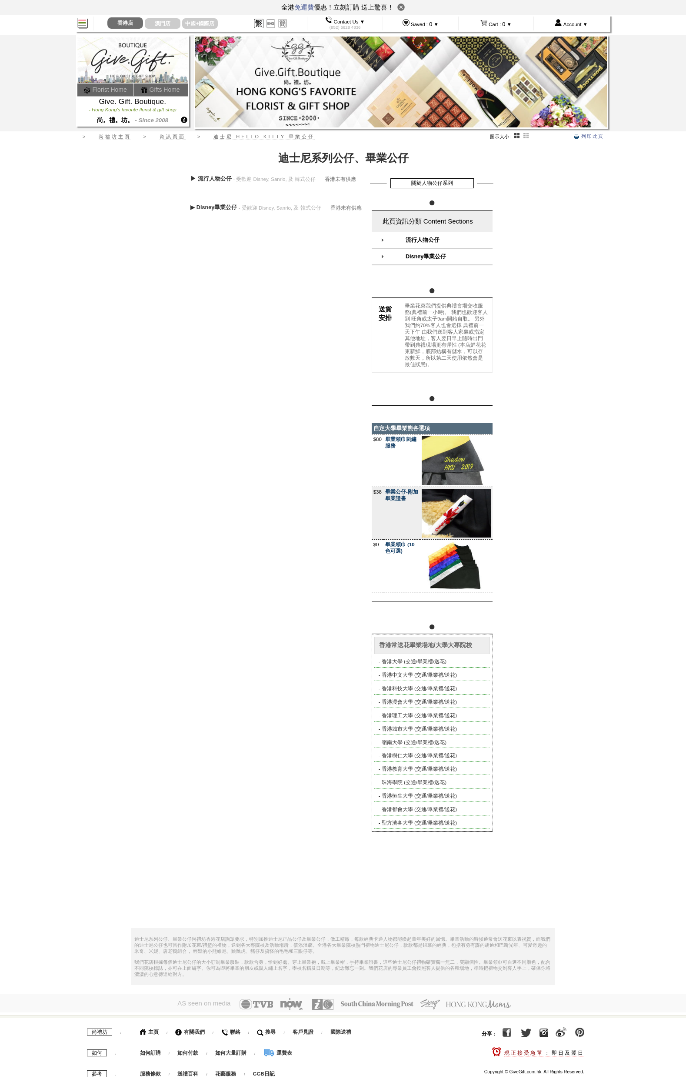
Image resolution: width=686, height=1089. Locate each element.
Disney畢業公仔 (426, 257)
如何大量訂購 (231, 1050)
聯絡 (230, 1029)
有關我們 (189, 1029)
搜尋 (266, 1029)
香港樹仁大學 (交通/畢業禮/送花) (419, 755)
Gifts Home (160, 89)
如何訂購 (150, 1050)
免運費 (304, 7)
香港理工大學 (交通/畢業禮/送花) (419, 715)
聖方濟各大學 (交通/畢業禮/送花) (419, 822)
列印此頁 (589, 136)
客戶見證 (303, 1029)
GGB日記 (264, 1071)
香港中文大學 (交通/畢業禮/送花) (419, 675)
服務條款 (150, 1071)
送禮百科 (187, 1071)
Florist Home (105, 89)
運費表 (277, 1050)
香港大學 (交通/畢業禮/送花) (414, 661)
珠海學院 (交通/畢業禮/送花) (414, 782)
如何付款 (188, 1050)
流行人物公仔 (423, 240)
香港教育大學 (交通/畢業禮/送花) (419, 769)
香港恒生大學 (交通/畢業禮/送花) (419, 795)
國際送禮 (340, 1029)
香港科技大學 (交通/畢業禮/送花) (419, 688)
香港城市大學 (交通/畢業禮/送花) (419, 729)
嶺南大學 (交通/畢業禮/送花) (414, 742)
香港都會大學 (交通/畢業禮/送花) (419, 809)
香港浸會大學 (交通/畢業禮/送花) (419, 702)
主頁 (149, 1029)
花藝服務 (225, 1071)
